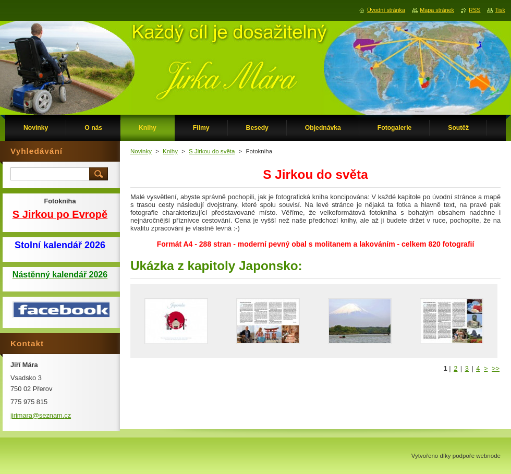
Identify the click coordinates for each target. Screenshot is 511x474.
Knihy (170, 151)
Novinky (141, 151)
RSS (474, 10)
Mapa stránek (437, 10)
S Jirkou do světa (212, 151)
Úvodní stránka (386, 10)
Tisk (500, 10)
